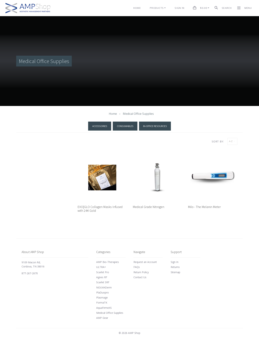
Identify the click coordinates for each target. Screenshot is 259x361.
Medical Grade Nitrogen (148, 207)
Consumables (125, 126)
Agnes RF (101, 277)
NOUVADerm (104, 287)
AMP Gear (102, 318)
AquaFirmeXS (104, 307)
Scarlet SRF (102, 282)
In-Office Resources (155, 126)
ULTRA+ (101, 267)
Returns (175, 267)
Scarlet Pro (102, 272)
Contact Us (139, 277)
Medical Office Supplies (109, 312)
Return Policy (141, 272)
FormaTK (101, 302)
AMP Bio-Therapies (107, 262)
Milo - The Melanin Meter (204, 207)
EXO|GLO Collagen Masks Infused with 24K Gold (100, 209)
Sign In (174, 262)
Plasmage (102, 297)
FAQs (136, 267)
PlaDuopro (102, 292)
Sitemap (175, 272)
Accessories (99, 126)
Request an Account (145, 262)
